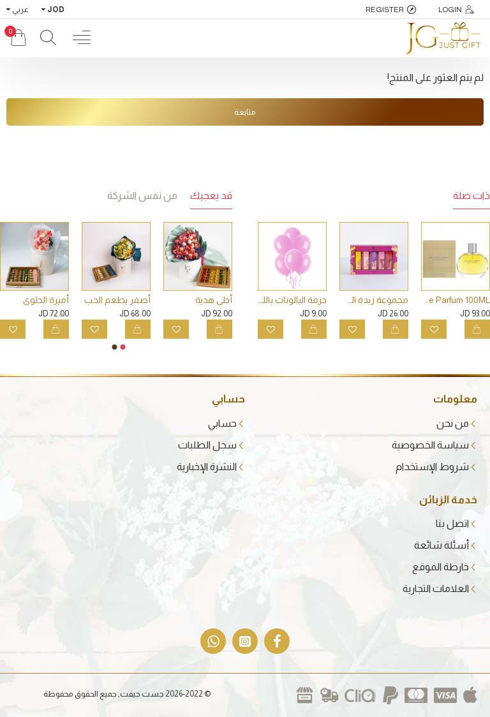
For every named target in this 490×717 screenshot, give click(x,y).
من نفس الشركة (142, 195)
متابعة (245, 112)
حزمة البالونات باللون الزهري (292, 300)
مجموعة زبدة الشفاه (373, 300)
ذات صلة (471, 195)
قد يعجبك (211, 195)
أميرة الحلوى (46, 300)
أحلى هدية (213, 300)
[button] (123, 347)
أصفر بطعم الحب (117, 300)
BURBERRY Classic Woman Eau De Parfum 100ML (455, 300)
